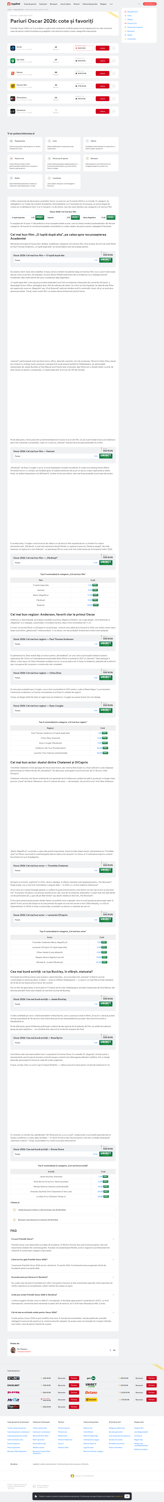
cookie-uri (119, 1496)
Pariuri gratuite (13, 1458)
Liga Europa (88, 1458)
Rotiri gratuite (39, 1450)
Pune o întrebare (115, 1458)
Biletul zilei (62, 1446)
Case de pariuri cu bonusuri (18, 1442)
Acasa (9, 9)
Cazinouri (43, 4)
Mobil (129, 35)
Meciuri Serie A (90, 1454)
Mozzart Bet (22, 85)
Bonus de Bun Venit (41, 1446)
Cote (129, 16)
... (111, 3)
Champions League (91, 1450)
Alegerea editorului (117, 1438)
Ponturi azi (62, 1442)
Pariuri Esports (13, 1454)
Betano (20, 72)
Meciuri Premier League (93, 1461)
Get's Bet (20, 60)
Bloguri (103, 4)
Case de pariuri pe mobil (17, 1446)
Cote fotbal (88, 1442)
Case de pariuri (30, 4)
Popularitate (132, 12)
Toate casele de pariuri (16, 1438)
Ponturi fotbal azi (65, 1450)
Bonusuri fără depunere (17, 1461)
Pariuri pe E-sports (135, 27)
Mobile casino (38, 1458)
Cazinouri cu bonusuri (41, 1442)
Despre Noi (139, 1438)
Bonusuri (53, 4)
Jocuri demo (65, 4)
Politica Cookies (141, 1459)
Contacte (138, 1446)
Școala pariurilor (116, 1442)
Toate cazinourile (40, 1438)
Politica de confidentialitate (141, 1455)
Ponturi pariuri (64, 1438)
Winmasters (22, 98)
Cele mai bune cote (15, 1450)
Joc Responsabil (141, 1442)
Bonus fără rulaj (39, 1454)
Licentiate (131, 39)
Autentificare (149, 4)
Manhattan (21, 110)
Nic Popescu (22, 1359)
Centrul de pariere (90, 4)
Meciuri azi (88, 1438)
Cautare (139, 4)
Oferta (130, 19)
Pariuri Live (132, 23)
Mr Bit (19, 47)
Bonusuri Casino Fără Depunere (41, 1462)
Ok (127, 1496)
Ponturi (77, 4)
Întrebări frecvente (116, 1454)
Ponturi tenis (63, 1458)
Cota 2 (61, 1454)
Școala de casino (116, 1450)
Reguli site (138, 1450)
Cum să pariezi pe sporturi (119, 1446)
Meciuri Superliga (91, 1446)
